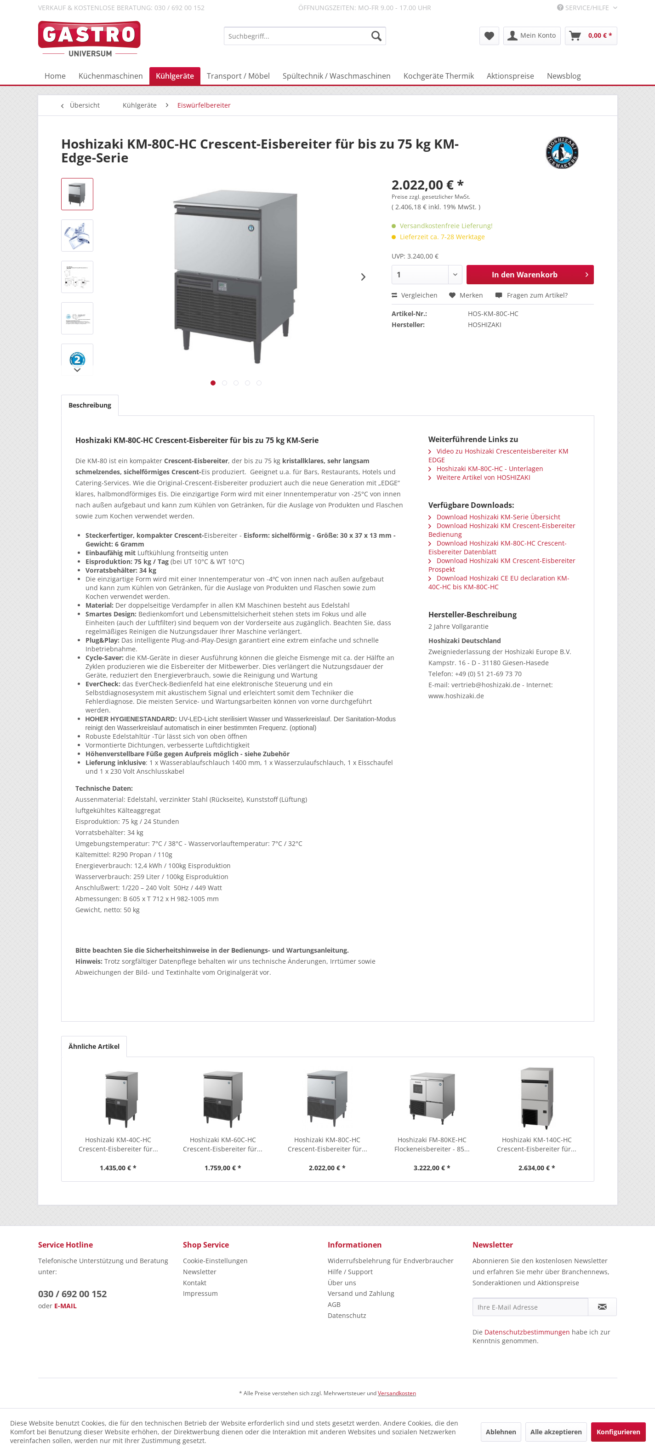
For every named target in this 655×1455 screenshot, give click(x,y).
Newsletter (199, 1271)
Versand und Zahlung (361, 1293)
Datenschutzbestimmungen (527, 1332)
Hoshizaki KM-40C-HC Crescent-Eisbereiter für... (118, 1144)
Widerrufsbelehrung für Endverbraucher (391, 1260)
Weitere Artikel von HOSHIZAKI (479, 477)
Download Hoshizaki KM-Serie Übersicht (494, 516)
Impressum (200, 1293)
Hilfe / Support (350, 1271)
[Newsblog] (564, 76)
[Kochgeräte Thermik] (438, 76)
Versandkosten (397, 1393)
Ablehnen (501, 1431)
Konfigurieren (618, 1431)
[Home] (55, 76)
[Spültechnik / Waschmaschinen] (336, 76)
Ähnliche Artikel (94, 1046)
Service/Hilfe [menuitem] (584, 7)
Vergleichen (415, 295)
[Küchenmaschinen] (110, 76)
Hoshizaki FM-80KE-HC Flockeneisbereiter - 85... (432, 1144)
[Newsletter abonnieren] (602, 1307)
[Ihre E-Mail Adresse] (530, 1307)
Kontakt (194, 1282)
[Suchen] (376, 36)
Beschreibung (89, 405)
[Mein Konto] (532, 36)
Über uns (342, 1282)
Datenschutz (347, 1315)
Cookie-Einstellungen (215, 1260)
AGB (334, 1304)
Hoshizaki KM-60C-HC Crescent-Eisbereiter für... (222, 1144)
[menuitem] (305, 36)
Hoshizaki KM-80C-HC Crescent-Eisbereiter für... (327, 1144)
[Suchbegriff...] (305, 36)
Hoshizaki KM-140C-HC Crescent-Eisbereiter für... (536, 1144)
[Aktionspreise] (510, 76)
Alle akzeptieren (556, 1431)
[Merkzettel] (489, 36)
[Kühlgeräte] (174, 76)
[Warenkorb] (591, 36)
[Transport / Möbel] (238, 76)
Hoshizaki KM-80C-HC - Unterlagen (485, 468)
